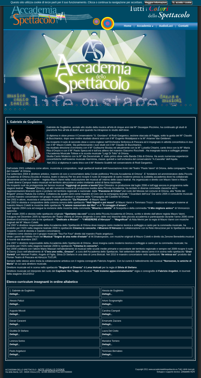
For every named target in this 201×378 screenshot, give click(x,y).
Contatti (183, 25)
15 (72, 105)
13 (62, 105)
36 (171, 105)
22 (105, 105)
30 (143, 105)
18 (86, 105)
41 (5, 110)
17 (81, 105)
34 (162, 105)
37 (176, 105)
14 (67, 105)
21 (100, 105)
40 (190, 105)
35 (167, 105)
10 (48, 105)
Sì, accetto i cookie (181, 2)
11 (53, 105)
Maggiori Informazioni (156, 2)
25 (119, 105)
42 (10, 110)
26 (124, 105)
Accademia (145, 25)
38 (181, 105)
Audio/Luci (166, 25)
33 (157, 105)
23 (110, 105)
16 (77, 105)
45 (24, 110)
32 (152, 105)
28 (133, 105)
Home (127, 25)
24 (114, 105)
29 (138, 105)
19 (91, 105)
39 (186, 105)
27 (129, 105)
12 (58, 105)
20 (95, 105)
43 (15, 110)
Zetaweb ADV (188, 371)
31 (148, 105)
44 (20, 110)
